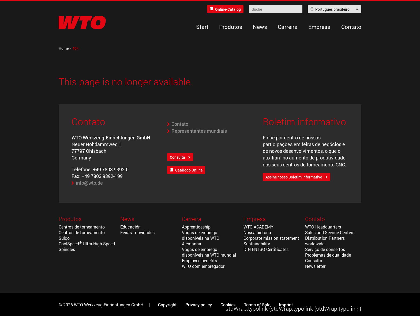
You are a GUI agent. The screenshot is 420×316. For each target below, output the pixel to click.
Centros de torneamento (82, 227)
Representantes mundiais (199, 131)
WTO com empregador (203, 266)
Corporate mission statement (271, 238)
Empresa (319, 27)
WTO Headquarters (323, 227)
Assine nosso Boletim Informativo (293, 177)
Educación (130, 227)
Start (202, 27)
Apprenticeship (196, 227)
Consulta (177, 157)
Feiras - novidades (137, 232)
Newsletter (315, 266)
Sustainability (256, 243)
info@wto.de (89, 183)
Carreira (288, 27)
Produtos (230, 27)
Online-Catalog (228, 9)
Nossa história (257, 232)
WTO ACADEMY (258, 227)
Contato (351, 27)
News (260, 27)
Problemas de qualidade (328, 255)
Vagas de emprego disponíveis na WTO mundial (209, 252)
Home (64, 48)
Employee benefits (199, 260)
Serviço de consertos (325, 249)
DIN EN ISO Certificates (265, 249)
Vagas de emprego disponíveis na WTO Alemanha (200, 238)
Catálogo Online (188, 170)
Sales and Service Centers (329, 232)
